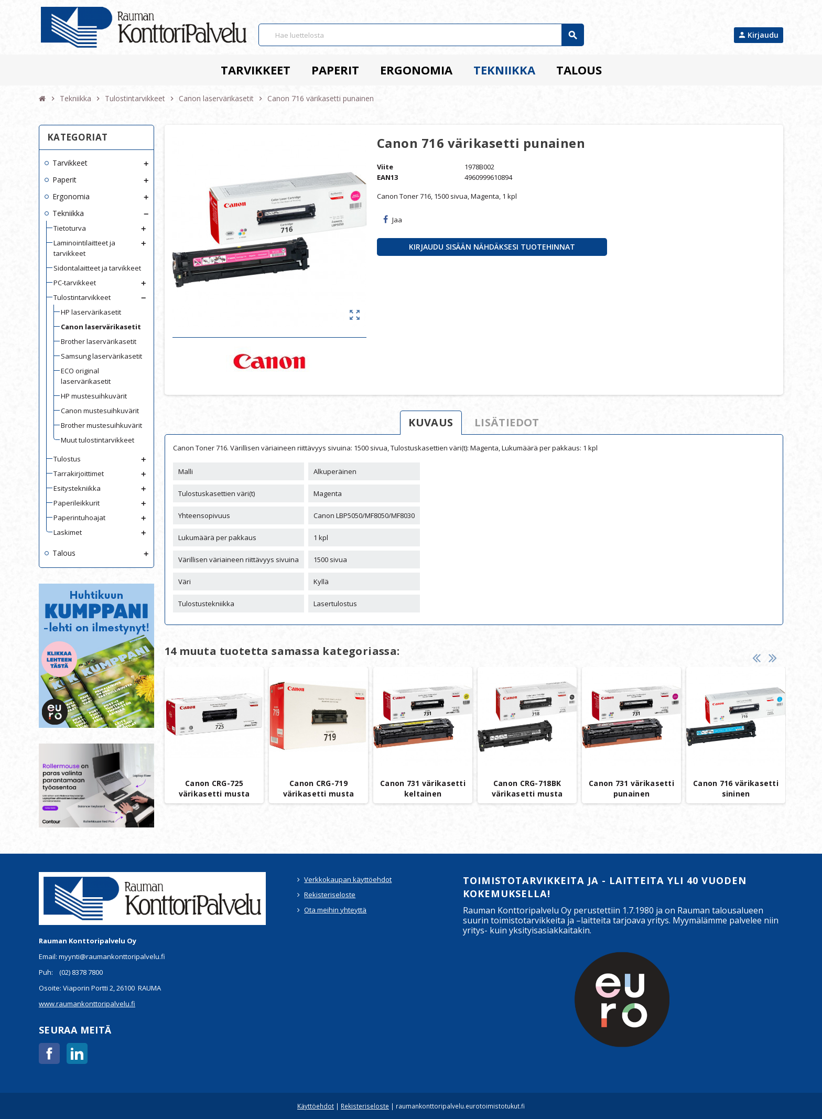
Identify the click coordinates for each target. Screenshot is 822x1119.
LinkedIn (77, 1053)
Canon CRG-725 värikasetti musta (214, 788)
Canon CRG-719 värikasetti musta (318, 788)
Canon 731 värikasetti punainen (631, 788)
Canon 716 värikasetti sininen (735, 788)
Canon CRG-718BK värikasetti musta (527, 788)
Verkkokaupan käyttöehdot (348, 879)
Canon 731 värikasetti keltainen (423, 788)
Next (773, 656)
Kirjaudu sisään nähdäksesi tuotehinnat (492, 247)
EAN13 (387, 177)
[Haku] (420, 35)
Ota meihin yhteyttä (335, 909)
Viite (385, 166)
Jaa (392, 219)
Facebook (49, 1053)
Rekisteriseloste (329, 894)
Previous (756, 656)
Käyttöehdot (315, 1106)
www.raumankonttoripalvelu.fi (87, 1003)
